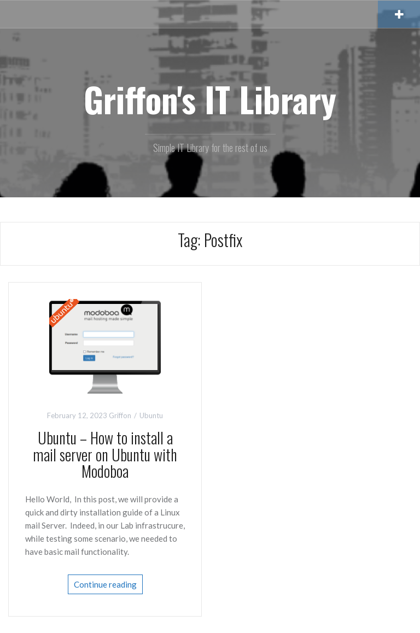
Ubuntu (151, 415)
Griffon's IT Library (210, 99)
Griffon (120, 415)
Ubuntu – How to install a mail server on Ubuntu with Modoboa (105, 454)
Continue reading (105, 584)
